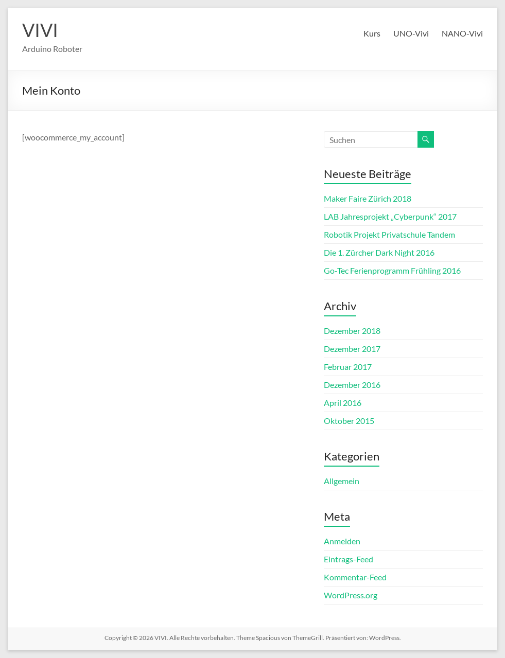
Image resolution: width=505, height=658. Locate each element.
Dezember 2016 (352, 384)
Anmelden (342, 541)
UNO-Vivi (411, 33)
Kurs (371, 33)
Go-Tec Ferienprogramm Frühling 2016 (392, 270)
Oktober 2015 (349, 420)
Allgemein (341, 481)
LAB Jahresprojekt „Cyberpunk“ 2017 (390, 216)
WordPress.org (350, 595)
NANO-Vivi (462, 33)
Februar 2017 (348, 366)
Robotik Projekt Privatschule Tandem (389, 234)
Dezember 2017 (352, 348)
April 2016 (342, 402)
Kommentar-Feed (355, 577)
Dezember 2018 (352, 330)
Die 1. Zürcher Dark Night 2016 (379, 252)
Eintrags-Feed (348, 559)
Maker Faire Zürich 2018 (367, 198)
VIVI (40, 30)
